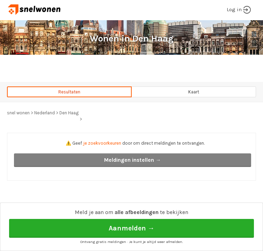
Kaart (193, 91)
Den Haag (69, 112)
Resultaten (69, 91)
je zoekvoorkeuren (102, 143)
